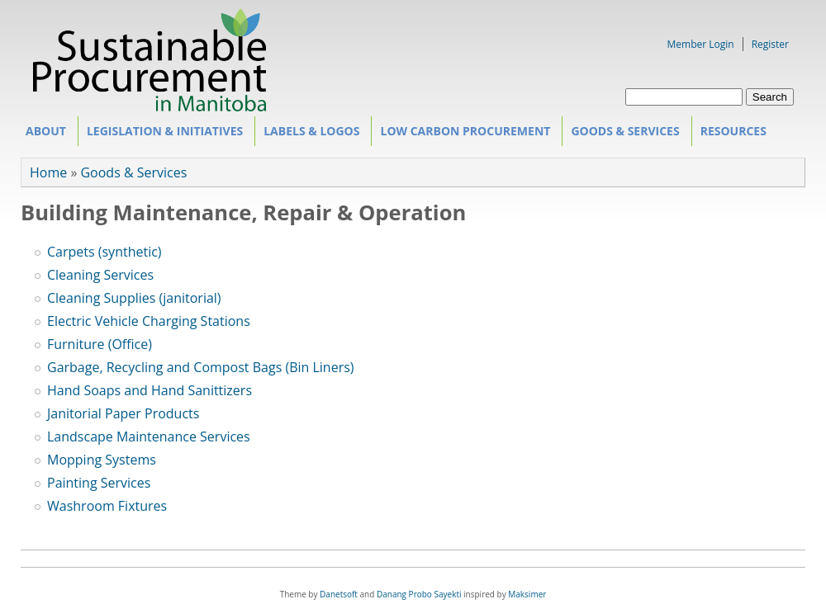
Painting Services (98, 483)
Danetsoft (339, 594)
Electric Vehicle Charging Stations (148, 321)
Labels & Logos (309, 134)
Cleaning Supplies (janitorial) (134, 298)
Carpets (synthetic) (104, 252)
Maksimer (527, 594)
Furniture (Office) (99, 344)
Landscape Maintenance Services (148, 436)
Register (770, 44)
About (43, 134)
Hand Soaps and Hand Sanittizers (149, 390)
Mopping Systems (101, 460)
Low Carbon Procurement (462, 134)
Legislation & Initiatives (162, 134)
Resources (731, 134)
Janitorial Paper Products (123, 413)
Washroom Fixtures (107, 506)
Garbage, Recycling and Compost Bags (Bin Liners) (200, 367)
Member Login (700, 44)
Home (48, 172)
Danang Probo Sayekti (419, 594)
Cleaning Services (100, 275)
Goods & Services (622, 134)
